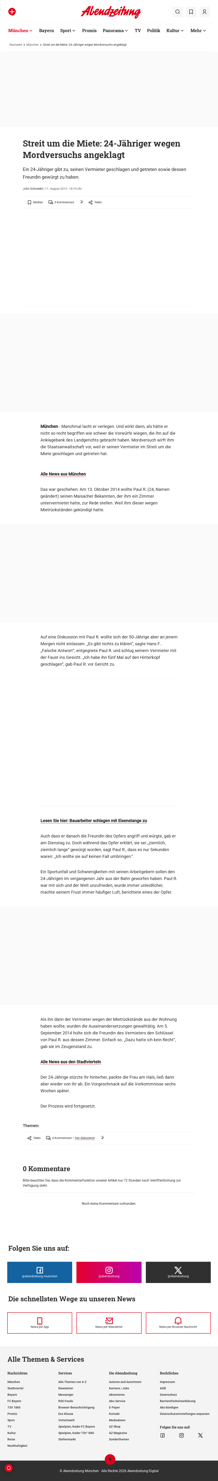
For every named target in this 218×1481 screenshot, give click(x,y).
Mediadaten (117, 1420)
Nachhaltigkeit (17, 1445)
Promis (12, 1413)
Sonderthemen (119, 1439)
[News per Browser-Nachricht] (178, 1323)
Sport (11, 1420)
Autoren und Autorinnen (125, 1382)
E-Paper (114, 1407)
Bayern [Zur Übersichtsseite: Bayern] (46, 30)
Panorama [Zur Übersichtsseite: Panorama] (113, 30)
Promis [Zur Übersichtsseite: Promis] (89, 30)
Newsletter (65, 1388)
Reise (11, 1439)
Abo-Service (117, 1401)
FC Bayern (14, 1401)
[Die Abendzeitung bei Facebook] (39, 1272)
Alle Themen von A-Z (72, 1382)
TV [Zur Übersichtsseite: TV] (138, 30)
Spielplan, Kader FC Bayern (76, 1426)
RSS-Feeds (65, 1401)
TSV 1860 (13, 1407)
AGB (163, 1388)
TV (9, 1426)
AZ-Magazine (118, 1433)
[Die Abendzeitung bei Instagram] (108, 1272)
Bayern (12, 1394)
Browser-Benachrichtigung (76, 1407)
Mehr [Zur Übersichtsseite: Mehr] (196, 30)
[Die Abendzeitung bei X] (178, 1272)
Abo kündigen (169, 1407)
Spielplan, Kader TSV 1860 (76, 1433)
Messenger (65, 1394)
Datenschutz (168, 1394)
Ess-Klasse (65, 1413)
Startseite (15, 44)
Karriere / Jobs (119, 1388)
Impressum (167, 1382)
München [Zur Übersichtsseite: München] (18, 30)
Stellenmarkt (67, 1439)
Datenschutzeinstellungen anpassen (184, 1413)
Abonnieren (117, 1394)
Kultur (11, 1433)
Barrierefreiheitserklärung (177, 1401)
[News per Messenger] (39, 1323)
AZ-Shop (114, 1426)
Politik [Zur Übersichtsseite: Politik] (153, 30)
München (32, 44)
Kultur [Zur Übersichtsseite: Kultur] (172, 30)
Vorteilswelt (66, 1420)
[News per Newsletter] (108, 1323)
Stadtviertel (15, 1388)
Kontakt (114, 1413)
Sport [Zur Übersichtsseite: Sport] (65, 30)
